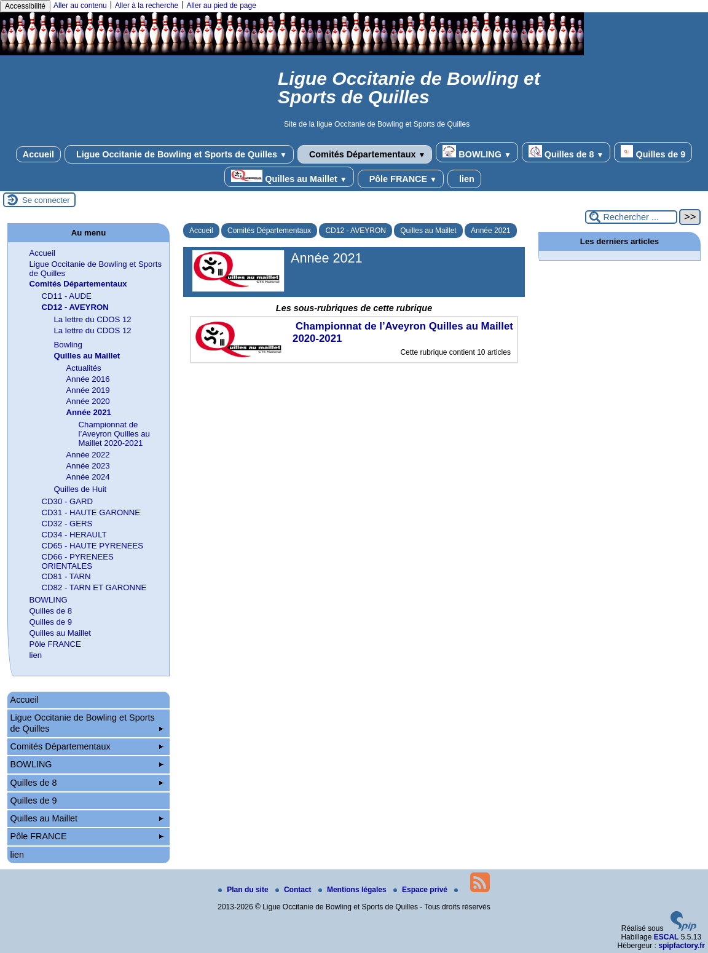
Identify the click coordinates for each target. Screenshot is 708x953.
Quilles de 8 (566, 152)
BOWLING (476, 152)
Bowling (68, 344)
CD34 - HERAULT (74, 534)
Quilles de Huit (80, 489)
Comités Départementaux (364, 154)
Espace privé (421, 889)
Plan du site (244, 889)
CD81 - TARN (66, 576)
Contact (294, 889)
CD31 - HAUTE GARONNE (91, 512)
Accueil (38, 154)
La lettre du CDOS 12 (93, 319)
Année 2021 (491, 230)
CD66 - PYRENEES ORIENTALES (78, 561)
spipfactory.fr (681, 945)
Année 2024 (88, 476)
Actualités (83, 368)
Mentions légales (353, 889)
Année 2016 (88, 379)
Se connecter (46, 200)
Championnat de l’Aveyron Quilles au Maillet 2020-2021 (114, 434)
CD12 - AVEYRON (355, 230)
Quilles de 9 (653, 152)
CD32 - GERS (67, 523)
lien (464, 179)
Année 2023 (88, 465)
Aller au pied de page (221, 5)
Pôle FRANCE (400, 179)
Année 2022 (88, 454)
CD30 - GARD (67, 501)
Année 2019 (88, 390)
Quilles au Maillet (289, 177)
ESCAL (666, 937)
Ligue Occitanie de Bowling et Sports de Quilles (179, 154)
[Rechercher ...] (631, 217)
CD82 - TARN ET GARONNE (94, 587)
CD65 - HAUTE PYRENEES (93, 545)
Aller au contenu (80, 5)
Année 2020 (88, 401)
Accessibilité (25, 6)
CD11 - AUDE (67, 296)
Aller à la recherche (146, 5)
